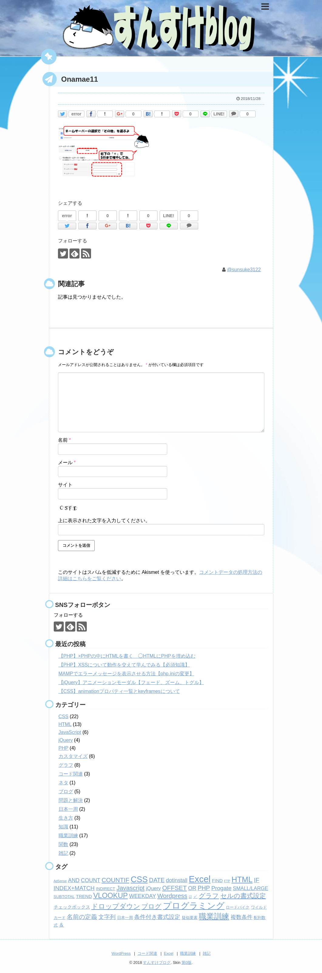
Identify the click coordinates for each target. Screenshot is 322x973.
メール (67, 462)
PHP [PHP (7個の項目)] (204, 888)
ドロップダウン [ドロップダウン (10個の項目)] (115, 906)
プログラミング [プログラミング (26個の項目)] (194, 905)
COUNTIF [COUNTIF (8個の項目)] (115, 879)
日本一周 (68, 809)
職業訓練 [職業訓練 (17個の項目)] (214, 916)
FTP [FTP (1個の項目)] (227, 881)
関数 (63, 844)
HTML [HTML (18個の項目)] (242, 879)
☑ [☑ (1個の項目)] (190, 897)
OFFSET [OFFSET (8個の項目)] (174, 887)
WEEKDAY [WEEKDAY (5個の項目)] (142, 896)
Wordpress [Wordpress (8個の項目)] (172, 895)
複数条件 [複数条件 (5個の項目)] (242, 917)
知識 (63, 826)
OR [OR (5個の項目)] (192, 888)
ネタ (63, 782)
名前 (64, 440)
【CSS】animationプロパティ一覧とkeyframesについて (119, 691)
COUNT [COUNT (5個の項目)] (90, 880)
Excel (168, 953)
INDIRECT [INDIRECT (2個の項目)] (105, 888)
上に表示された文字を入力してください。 (104, 520)
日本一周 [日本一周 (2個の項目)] (125, 917)
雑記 (63, 853)
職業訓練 (68, 835)
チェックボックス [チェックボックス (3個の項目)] (72, 907)
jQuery (66, 740)
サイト (65, 484)
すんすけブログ (157, 962)
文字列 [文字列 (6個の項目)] (107, 917)
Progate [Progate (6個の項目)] (221, 888)
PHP (64, 748)
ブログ (66, 791)
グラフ (66, 765)
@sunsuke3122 (244, 269)
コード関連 (71, 773)
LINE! (219, 113)
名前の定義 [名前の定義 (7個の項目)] (82, 916)
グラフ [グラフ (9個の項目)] (209, 895)
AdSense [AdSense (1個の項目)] (60, 881)
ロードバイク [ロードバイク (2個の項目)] (237, 907)
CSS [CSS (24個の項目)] (138, 879)
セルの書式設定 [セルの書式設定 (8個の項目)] (243, 895)
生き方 (66, 818)
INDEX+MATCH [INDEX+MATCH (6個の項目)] (74, 888)
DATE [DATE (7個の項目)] (156, 880)
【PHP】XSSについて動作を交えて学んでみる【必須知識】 (124, 664)
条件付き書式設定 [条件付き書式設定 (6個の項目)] (157, 917)
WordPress (120, 953)
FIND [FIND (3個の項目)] (217, 880)
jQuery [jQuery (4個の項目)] (153, 888)
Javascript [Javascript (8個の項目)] (130, 887)
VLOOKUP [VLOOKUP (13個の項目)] (110, 895)
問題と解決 (71, 800)
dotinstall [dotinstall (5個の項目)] (177, 880)
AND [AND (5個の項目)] (74, 880)
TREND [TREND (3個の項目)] (84, 896)
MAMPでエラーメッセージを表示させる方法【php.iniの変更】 (126, 673)
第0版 (186, 962)
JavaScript (70, 732)
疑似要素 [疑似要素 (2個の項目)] (190, 917)
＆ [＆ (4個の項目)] (61, 925)
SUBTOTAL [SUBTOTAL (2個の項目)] (64, 896)
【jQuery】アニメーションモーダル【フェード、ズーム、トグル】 (131, 682)
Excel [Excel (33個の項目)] (200, 879)
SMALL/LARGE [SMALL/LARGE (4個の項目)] (250, 888)
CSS (64, 716)
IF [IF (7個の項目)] (256, 880)
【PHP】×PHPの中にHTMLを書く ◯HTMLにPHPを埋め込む (127, 656)
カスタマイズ (73, 756)
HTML (65, 724)
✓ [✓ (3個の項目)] (195, 896)
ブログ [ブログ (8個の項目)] (151, 906)
